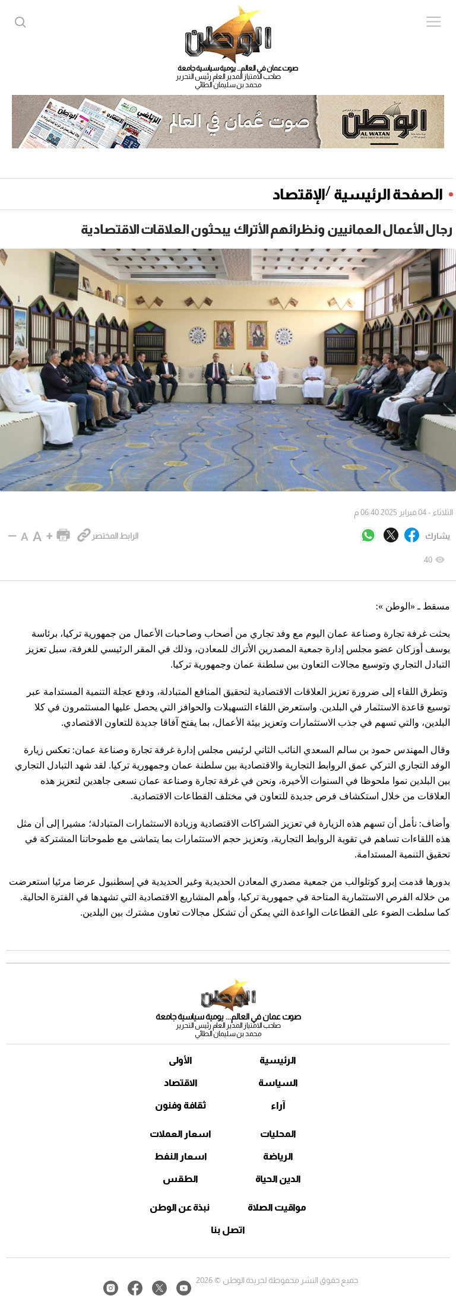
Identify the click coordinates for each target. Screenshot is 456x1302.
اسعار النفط (180, 1156)
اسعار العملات (180, 1134)
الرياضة (278, 1156)
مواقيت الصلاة (277, 1207)
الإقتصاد (299, 194)
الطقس (180, 1179)
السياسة (278, 1083)
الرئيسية (277, 1060)
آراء (278, 1105)
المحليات (278, 1134)
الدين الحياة (278, 1179)
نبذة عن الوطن (180, 1207)
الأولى (180, 1060)
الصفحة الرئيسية (388, 194)
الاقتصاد (181, 1083)
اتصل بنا (228, 1230)
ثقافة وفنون (181, 1105)
